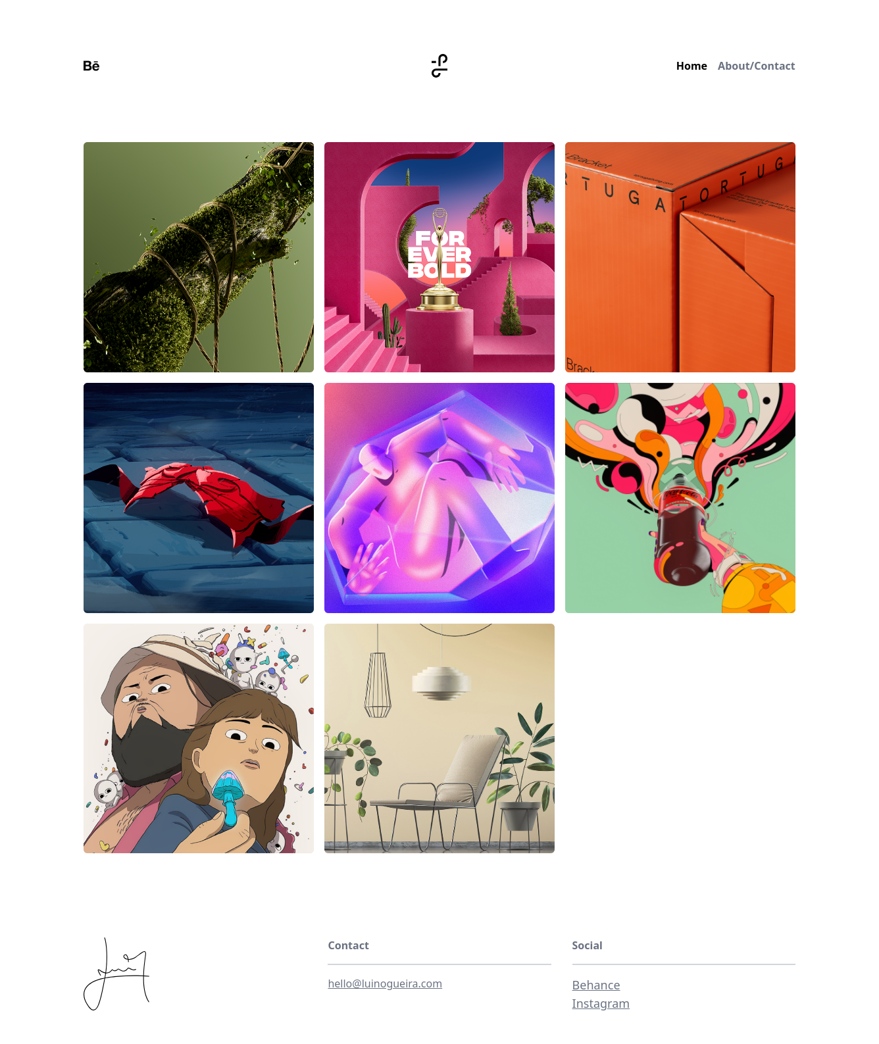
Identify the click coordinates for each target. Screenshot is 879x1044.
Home (691, 66)
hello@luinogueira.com (385, 983)
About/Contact (756, 66)
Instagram (601, 1003)
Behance (596, 985)
